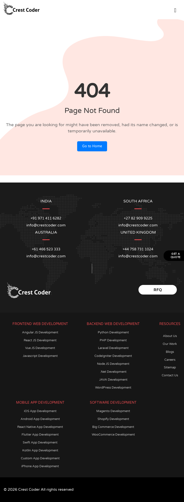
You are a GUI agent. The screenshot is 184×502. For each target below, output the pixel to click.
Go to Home (92, 146)
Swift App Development (40, 442)
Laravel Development (113, 348)
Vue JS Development (40, 348)
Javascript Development (40, 356)
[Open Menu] (175, 9)
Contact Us (170, 375)
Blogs (170, 352)
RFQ (158, 290)
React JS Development (40, 340)
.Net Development (113, 372)
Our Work (170, 344)
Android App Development (40, 419)
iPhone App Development (40, 466)
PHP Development (113, 340)
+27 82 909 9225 (138, 218)
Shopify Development (113, 419)
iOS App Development (40, 411)
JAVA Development (113, 380)
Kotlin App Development (40, 450)
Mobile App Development (40, 403)
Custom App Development (40, 458)
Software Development (113, 403)
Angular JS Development (40, 332)
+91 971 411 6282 (46, 218)
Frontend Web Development (40, 324)
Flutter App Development (40, 435)
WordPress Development (113, 388)
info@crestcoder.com (46, 256)
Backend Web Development (113, 324)
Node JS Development (113, 364)
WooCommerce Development (113, 435)
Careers (169, 360)
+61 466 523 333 (46, 249)
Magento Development (113, 411)
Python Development (113, 332)
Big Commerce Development (113, 427)
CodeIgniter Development (113, 356)
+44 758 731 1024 (138, 249)
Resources (169, 324)
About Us (170, 336)
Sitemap (170, 367)
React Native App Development (40, 427)
